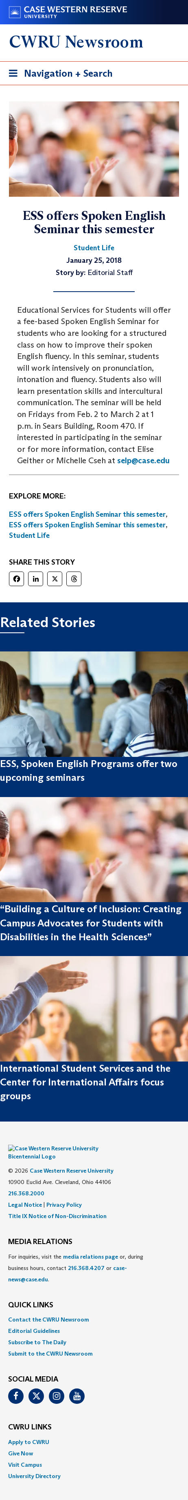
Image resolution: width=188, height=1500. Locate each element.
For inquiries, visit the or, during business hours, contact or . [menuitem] (75, 1256)
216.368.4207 (86, 1255)
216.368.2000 (26, 1181)
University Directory (34, 1464)
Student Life (29, 535)
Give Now (20, 1441)
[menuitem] (94, 1307)
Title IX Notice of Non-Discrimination (57, 1204)
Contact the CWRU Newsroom (48, 1307)
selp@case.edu (143, 460)
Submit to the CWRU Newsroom (50, 1341)
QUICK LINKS (30, 1293)
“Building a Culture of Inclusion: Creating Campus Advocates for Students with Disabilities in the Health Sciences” (90, 923)
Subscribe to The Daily (37, 1330)
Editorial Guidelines (34, 1318)
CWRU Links (30, 1415)
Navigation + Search (58, 75)
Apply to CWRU (28, 1429)
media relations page (90, 1244)
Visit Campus (25, 1452)
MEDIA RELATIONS (40, 1230)
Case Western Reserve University (72, 1158)
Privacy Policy (64, 1192)
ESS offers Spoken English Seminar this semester (87, 514)
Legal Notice (25, 1192)
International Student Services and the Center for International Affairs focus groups (85, 1082)
